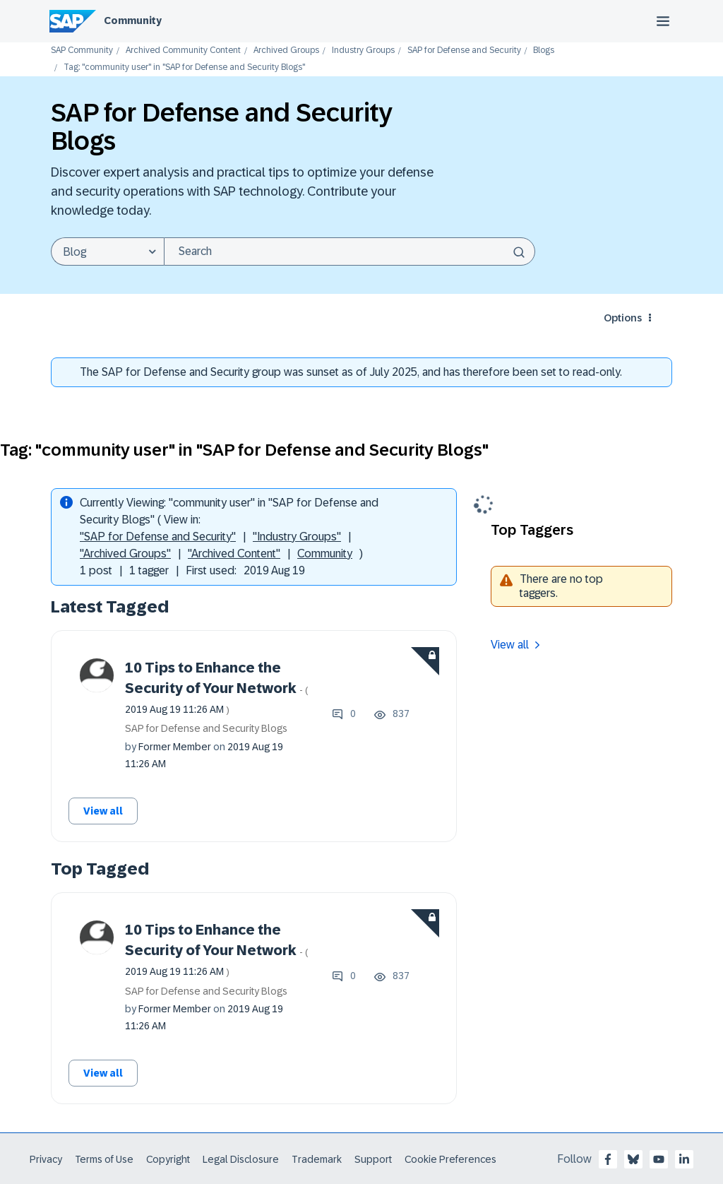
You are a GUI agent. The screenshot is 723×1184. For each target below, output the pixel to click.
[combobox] (349, 251)
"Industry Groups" (297, 537)
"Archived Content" (234, 553)
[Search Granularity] (107, 251)
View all (103, 811)
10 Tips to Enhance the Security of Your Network (217, 687)
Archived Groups (286, 50)
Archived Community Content (183, 50)
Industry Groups (363, 50)
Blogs (543, 50)
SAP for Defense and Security (464, 50)
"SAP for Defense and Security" (158, 537)
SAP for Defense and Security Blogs (206, 728)
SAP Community (82, 50)
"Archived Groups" (125, 553)
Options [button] (623, 318)
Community (133, 20)
